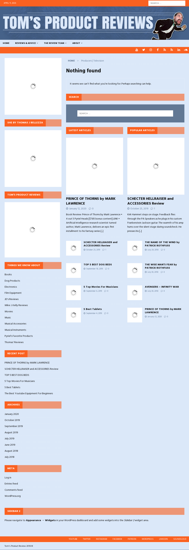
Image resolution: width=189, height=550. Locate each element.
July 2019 (9, 439)
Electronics (11, 287)
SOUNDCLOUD (179, 539)
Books (8, 275)
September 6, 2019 (94, 291)
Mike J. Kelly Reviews (16, 305)
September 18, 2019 (94, 268)
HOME (6, 43)
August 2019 (11, 432)
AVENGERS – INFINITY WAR (162, 287)
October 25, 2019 (93, 250)
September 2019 (14, 426)
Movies (9, 312)
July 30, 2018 (152, 272)
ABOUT (76, 43)
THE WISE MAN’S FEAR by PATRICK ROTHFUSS (161, 266)
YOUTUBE (73, 539)
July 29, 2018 (153, 250)
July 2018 (9, 457)
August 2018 (11, 451)
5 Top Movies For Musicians (101, 287)
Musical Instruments (15, 330)
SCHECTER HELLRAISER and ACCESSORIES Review (100, 244)
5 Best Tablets (93, 309)
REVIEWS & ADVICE (25, 43)
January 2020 (12, 414)
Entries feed (11, 484)
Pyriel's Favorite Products (19, 336)
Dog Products (12, 281)
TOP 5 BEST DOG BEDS (98, 265)
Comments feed (14, 490)
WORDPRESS (148, 539)
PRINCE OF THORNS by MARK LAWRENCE (91, 201)
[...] (102, 231)
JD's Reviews (11, 299)
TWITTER (86, 539)
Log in (8, 478)
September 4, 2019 (94, 313)
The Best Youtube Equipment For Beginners (29, 393)
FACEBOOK (117, 539)
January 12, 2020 (77, 209)
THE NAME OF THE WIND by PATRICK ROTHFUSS (162, 244)
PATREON (132, 539)
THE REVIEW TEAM (54, 43)
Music (8, 318)
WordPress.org (13, 496)
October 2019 (12, 420)
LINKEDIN (163, 539)
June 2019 (10, 445)
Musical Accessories (15, 324)
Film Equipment (13, 293)
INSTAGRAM (101, 539)
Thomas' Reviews (14, 342)
